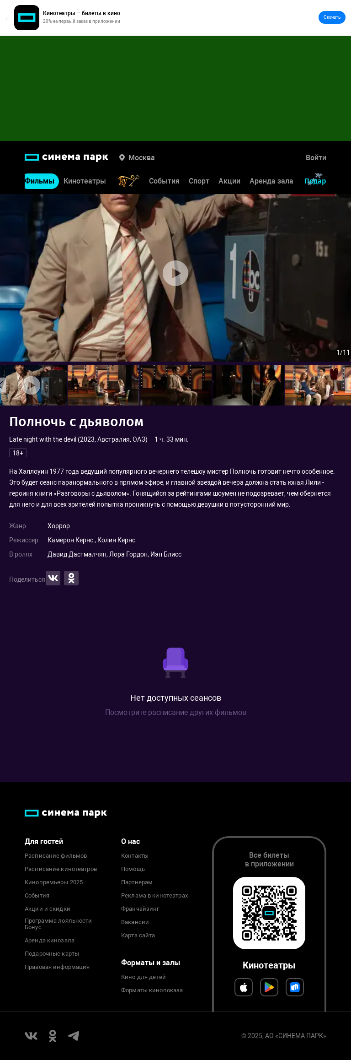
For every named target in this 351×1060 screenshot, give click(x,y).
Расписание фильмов (56, 856)
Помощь (133, 869)
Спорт (199, 181)
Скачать (332, 17)
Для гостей (44, 841)
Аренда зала (271, 181)
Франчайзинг (140, 909)
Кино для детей (143, 977)
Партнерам (137, 882)
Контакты (135, 856)
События (164, 181)
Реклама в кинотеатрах (154, 895)
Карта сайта (138, 935)
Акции (229, 181)
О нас (130, 841)
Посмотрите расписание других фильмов (175, 712)
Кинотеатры (85, 181)
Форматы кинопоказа (152, 990)
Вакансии (135, 922)
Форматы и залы (150, 962)
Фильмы (39, 181)
